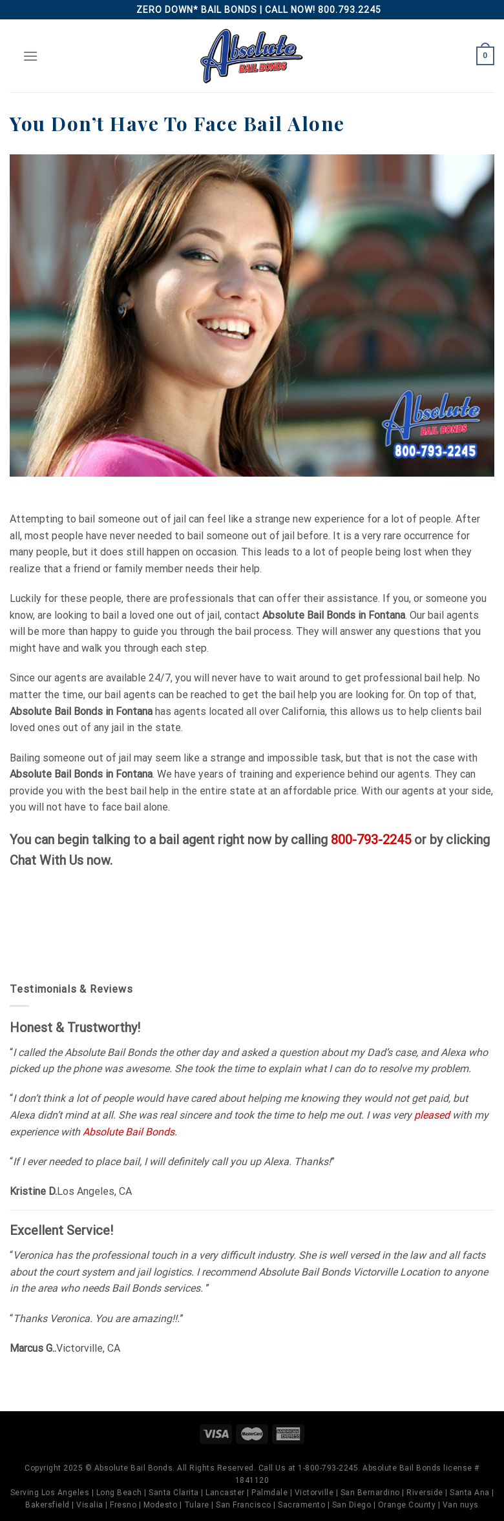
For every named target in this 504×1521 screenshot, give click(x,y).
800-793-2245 (371, 839)
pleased (432, 1115)
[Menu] (30, 56)
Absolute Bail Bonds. (130, 1132)
